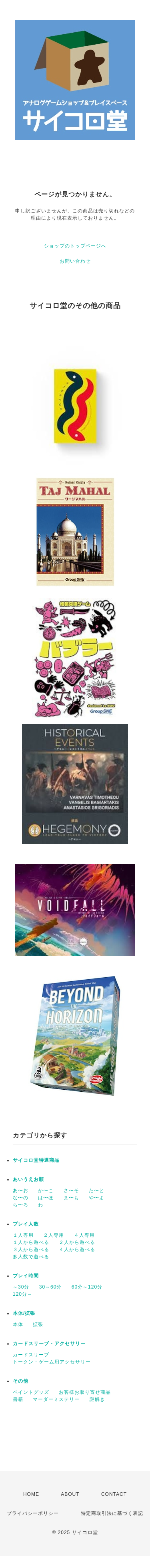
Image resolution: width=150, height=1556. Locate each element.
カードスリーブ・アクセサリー (49, 1343)
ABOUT (70, 1494)
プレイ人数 (26, 1224)
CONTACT (114, 1494)
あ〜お (20, 1190)
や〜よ (96, 1197)
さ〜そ (71, 1190)
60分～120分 (87, 1287)
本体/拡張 (24, 1313)
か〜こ (46, 1190)
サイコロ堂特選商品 (36, 1160)
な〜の (20, 1197)
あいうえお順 (28, 1179)
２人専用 (53, 1235)
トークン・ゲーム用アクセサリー (52, 1362)
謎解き (97, 1399)
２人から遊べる (77, 1242)
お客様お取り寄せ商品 (85, 1392)
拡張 (38, 1324)
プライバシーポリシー (33, 1513)
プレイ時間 (26, 1276)
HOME (31, 1494)
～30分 (21, 1287)
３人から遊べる (31, 1249)
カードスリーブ (31, 1355)
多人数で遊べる (31, 1256)
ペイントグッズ (31, 1392)
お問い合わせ (75, 261)
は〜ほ (46, 1197)
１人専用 (23, 1235)
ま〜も (71, 1197)
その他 (20, 1381)
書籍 (18, 1399)
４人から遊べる (77, 1249)
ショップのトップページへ (75, 246)
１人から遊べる (31, 1242)
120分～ (22, 1294)
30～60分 (50, 1287)
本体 (18, 1324)
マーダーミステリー (56, 1399)
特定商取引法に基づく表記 (112, 1513)
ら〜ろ (20, 1205)
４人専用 (84, 1235)
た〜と (96, 1190)
